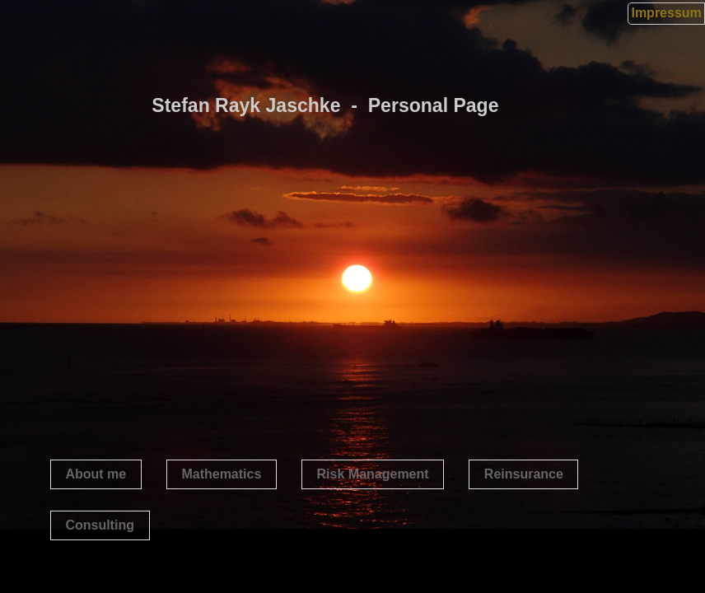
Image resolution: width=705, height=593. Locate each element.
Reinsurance (523, 474)
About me (95, 474)
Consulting (99, 525)
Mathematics (221, 474)
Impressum (666, 13)
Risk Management (373, 474)
